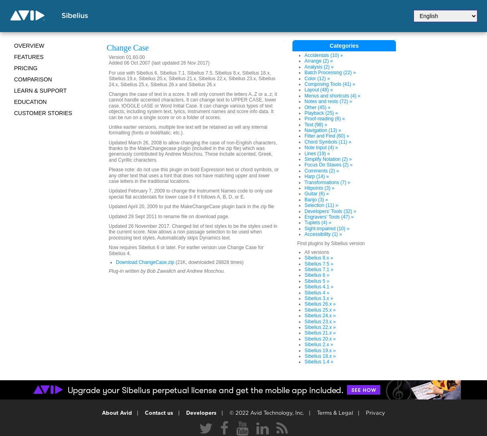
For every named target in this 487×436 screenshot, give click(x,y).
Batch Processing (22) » (330, 72)
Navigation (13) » (322, 130)
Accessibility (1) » (323, 234)
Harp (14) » (316, 176)
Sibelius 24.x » (320, 315)
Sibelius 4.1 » (318, 287)
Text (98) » (315, 125)
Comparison (33, 79)
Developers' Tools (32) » (330, 211)
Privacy (375, 413)
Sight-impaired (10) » (326, 228)
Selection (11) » (321, 205)
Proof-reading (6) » (324, 119)
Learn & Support (40, 90)
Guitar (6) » (316, 194)
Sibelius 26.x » (320, 304)
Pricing (25, 68)
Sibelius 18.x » (320, 356)
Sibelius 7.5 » (318, 264)
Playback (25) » (321, 113)
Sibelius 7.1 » (318, 269)
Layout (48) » (318, 90)
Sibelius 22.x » (320, 327)
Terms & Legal (335, 413)
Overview (29, 46)
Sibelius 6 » (316, 275)
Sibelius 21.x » (320, 333)
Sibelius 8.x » (318, 258)
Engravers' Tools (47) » (329, 217)
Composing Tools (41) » (329, 84)
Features (29, 57)
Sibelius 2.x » (318, 344)
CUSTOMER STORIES (43, 113)
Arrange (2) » (318, 61)
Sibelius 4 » (316, 293)
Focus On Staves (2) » (328, 165)
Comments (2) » (321, 171)
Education (30, 102)
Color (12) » (317, 78)
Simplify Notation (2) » (328, 159)
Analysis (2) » (319, 67)
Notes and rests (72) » (328, 101)
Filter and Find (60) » (326, 136)
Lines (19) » (317, 153)
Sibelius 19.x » (320, 350)
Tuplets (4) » (317, 222)
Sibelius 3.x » (318, 298)
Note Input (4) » (321, 147)
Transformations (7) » (327, 182)
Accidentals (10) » (323, 55)
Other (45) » (317, 107)
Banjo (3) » (316, 200)
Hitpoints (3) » (319, 188)
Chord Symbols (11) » (327, 142)
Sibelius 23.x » (320, 321)
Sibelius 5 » (316, 281)
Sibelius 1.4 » (318, 362)
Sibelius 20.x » (320, 339)
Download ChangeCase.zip (145, 262)
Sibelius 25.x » (320, 310)
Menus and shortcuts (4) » (332, 96)
